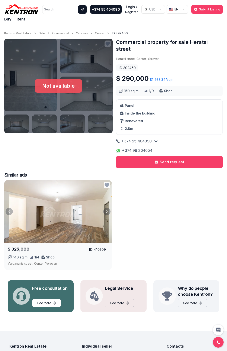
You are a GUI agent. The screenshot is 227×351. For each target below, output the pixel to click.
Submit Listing (207, 9)
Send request (169, 162)
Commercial (60, 33)
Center (100, 33)
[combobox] (153, 9)
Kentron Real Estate (18, 33)
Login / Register (131, 9)
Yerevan (82, 33)
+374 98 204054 (134, 150)
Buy (8, 19)
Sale (42, 33)
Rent (21, 19)
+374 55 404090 (106, 9)
